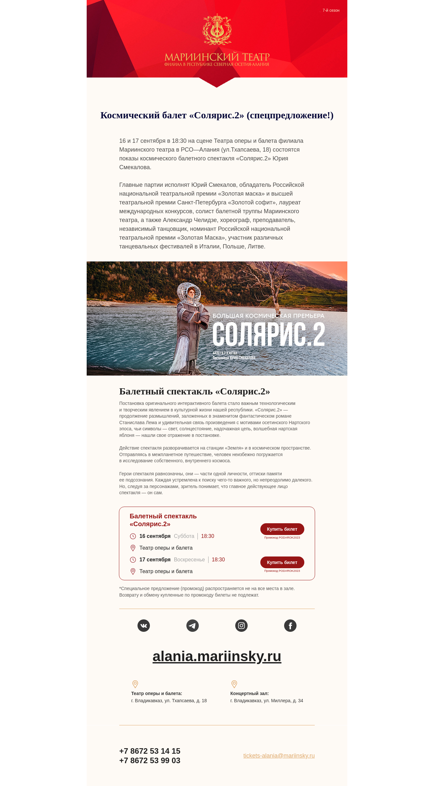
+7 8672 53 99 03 (150, 760)
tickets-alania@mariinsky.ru (279, 755)
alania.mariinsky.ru (216, 656)
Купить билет (282, 529)
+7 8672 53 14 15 (150, 751)
